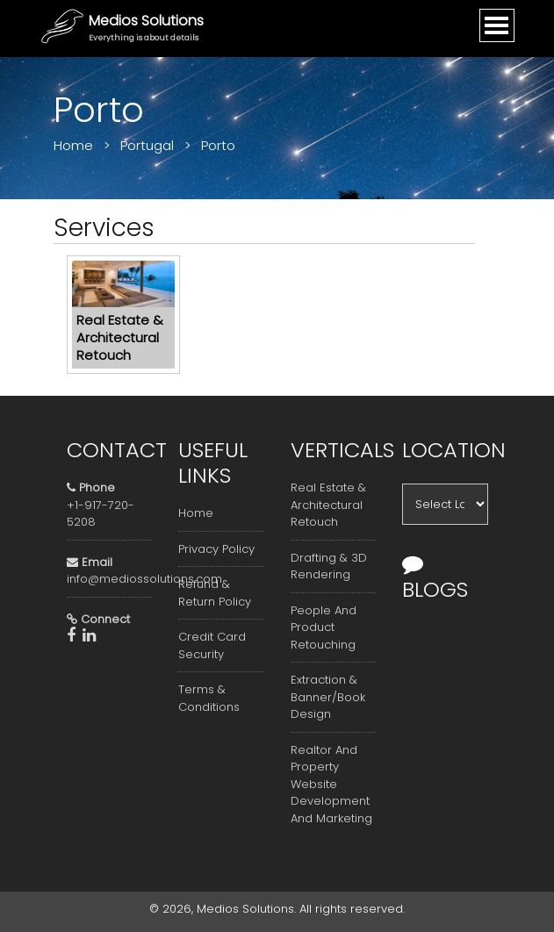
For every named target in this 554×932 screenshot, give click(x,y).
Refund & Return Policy (214, 593)
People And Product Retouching (323, 627)
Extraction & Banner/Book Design (328, 696)
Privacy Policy (216, 549)
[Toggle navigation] (496, 25)
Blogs (435, 578)
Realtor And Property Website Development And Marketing (331, 784)
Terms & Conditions (209, 698)
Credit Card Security (212, 645)
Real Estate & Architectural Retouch (328, 504)
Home (195, 513)
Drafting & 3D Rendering (329, 566)
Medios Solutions (146, 21)
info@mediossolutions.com (144, 578)
